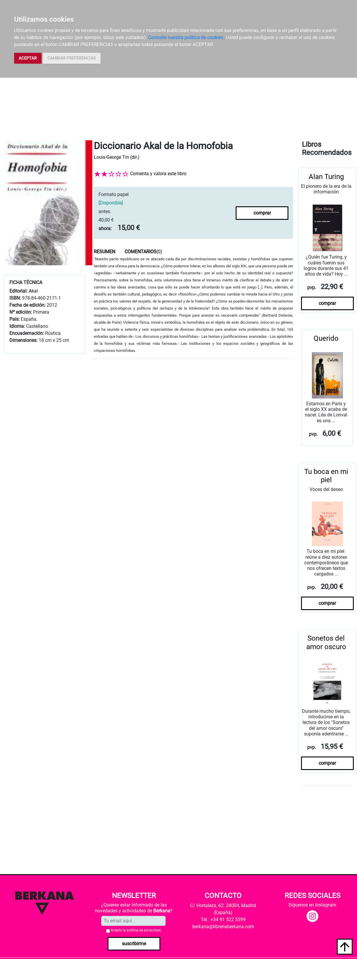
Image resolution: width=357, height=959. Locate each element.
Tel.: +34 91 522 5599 (223, 919)
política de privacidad (144, 930)
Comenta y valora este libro (158, 173)
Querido (326, 338)
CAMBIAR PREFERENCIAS (71, 58)
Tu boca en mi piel (326, 475)
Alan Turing (326, 177)
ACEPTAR (28, 58)
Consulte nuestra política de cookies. (186, 37)
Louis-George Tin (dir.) (117, 157)
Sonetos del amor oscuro (326, 642)
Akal (33, 291)
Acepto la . (136, 930)
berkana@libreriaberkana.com (223, 926)
